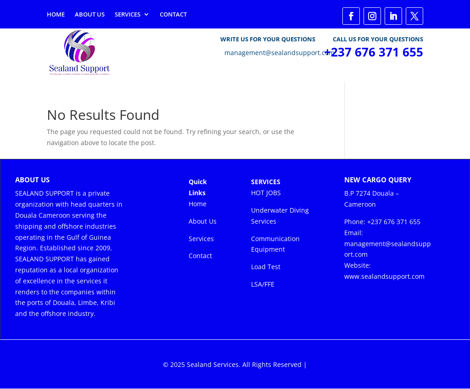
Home (56, 14)
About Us (90, 14)
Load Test (265, 266)
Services (127, 14)
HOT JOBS (266, 192)
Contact (173, 14)
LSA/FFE (262, 284)
